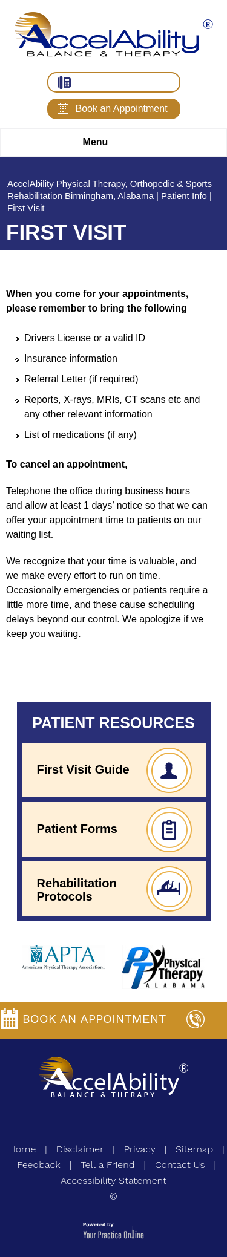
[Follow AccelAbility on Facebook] (103, 1124)
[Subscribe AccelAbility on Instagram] (82, 1124)
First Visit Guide (83, 769)
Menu (111, 143)
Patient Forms (77, 828)
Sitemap (194, 1149)
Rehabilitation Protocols (77, 890)
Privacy (140, 1149)
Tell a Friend (108, 1164)
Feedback (39, 1164)
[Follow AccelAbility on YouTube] (145, 1124)
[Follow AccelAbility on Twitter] (124, 1124)
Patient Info (184, 196)
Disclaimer (80, 1149)
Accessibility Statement (113, 1180)
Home (22, 1149)
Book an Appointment (122, 108)
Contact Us (180, 1164)
